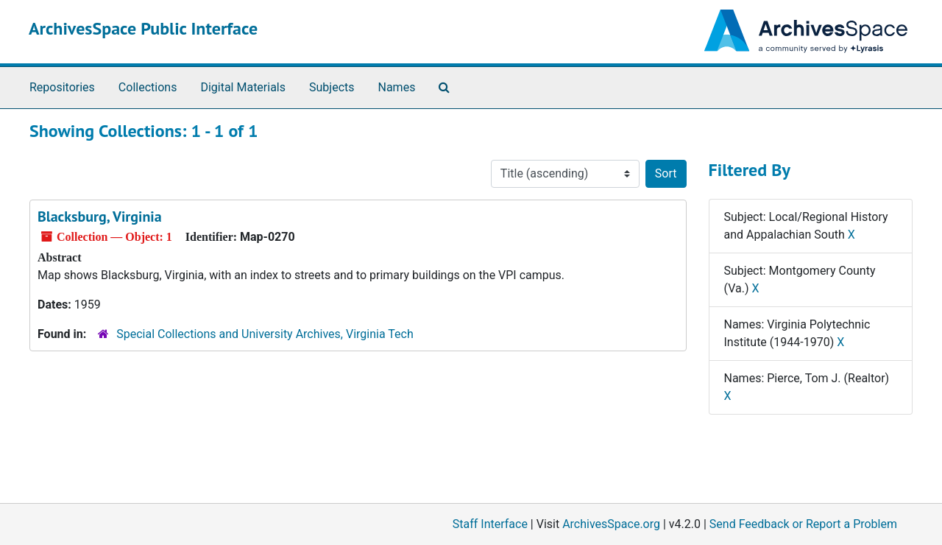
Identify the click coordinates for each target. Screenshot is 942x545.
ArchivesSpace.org (611, 524)
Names (397, 87)
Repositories (62, 87)
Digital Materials (243, 87)
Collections (147, 87)
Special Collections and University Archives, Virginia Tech (264, 334)
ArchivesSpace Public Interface (143, 28)
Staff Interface (490, 524)
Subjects (331, 87)
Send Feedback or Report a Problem (803, 524)
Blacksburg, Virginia (100, 216)
